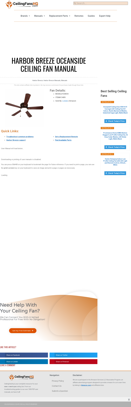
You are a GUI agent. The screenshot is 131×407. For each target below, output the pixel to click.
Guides (91, 16)
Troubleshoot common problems (20, 137)
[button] (22, 330)
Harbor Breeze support (16, 140)
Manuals (38, 16)
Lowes (65, 101)
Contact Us (57, 386)
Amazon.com (86, 385)
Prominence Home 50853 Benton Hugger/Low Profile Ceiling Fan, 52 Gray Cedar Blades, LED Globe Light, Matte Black (115, 136)
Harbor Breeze (37, 80)
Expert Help (104, 16)
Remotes (79, 16)
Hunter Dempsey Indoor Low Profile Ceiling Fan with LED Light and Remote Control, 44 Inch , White (115, 162)
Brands (24, 16)
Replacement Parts (58, 16)
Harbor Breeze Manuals (52, 80)
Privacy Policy (58, 381)
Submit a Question (60, 391)
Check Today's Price (116, 121)
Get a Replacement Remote (66, 137)
